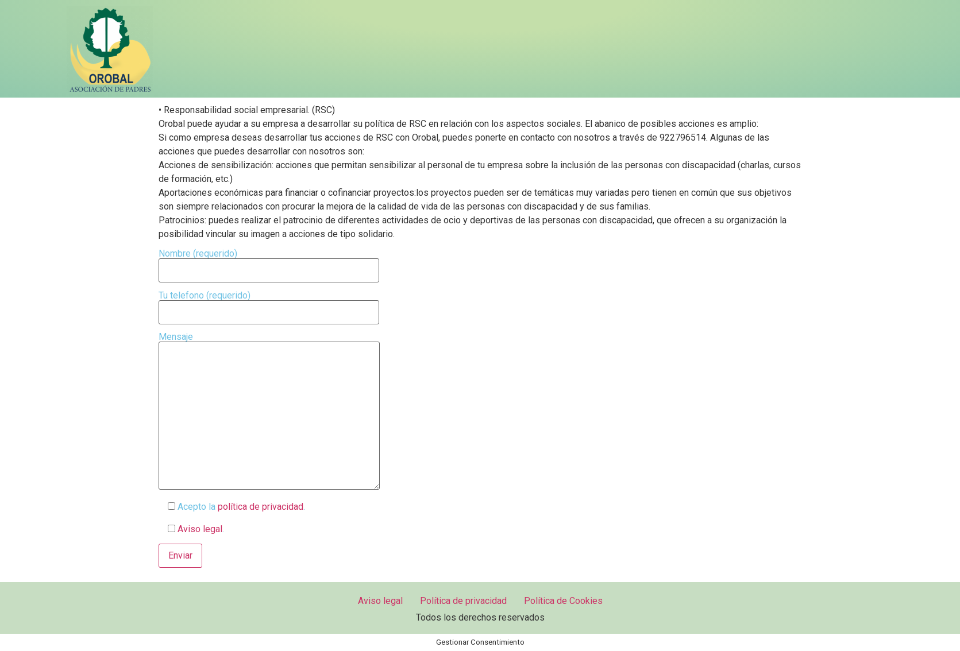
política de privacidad (260, 506)
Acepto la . (232, 507)
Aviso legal (198, 529)
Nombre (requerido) (269, 262)
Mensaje (269, 411)
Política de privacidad (463, 600)
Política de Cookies (563, 600)
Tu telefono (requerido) (269, 304)
